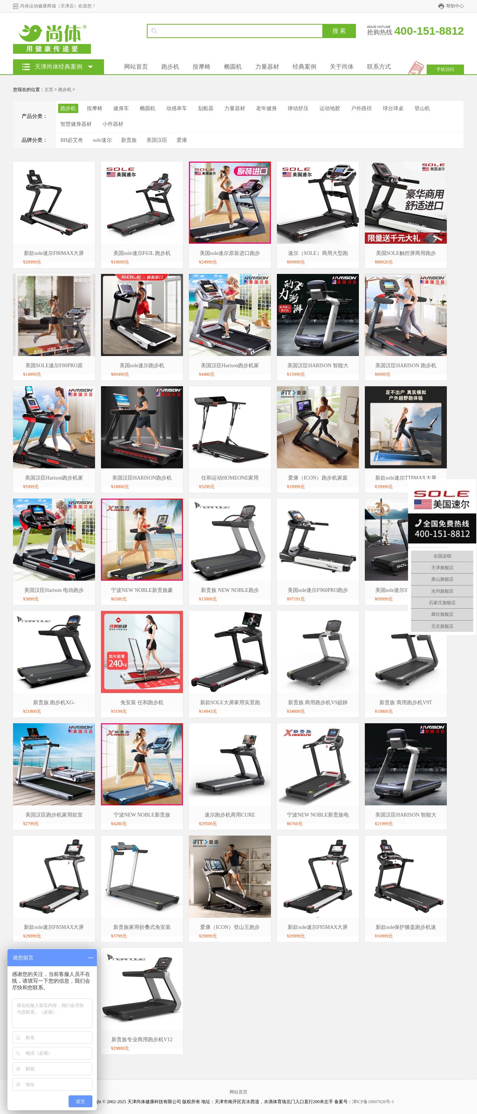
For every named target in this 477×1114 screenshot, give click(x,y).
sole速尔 (102, 140)
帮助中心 (455, 6)
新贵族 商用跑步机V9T (405, 702)
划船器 (206, 108)
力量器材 (267, 66)
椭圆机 (233, 66)
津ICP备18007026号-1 (373, 1101)
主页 (48, 89)
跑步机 (170, 66)
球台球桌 (393, 108)
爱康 (182, 140)
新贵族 (129, 140)
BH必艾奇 (71, 140)
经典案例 (304, 66)
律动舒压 (298, 108)
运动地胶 (329, 108)
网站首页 (136, 66)
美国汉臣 (156, 140)
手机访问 (445, 69)
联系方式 (379, 66)
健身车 (121, 108)
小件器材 (112, 124)
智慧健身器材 (76, 124)
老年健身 (266, 108)
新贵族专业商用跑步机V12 (142, 1039)
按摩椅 (202, 66)
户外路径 (361, 108)
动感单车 (176, 108)
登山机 (422, 108)
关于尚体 (342, 66)
